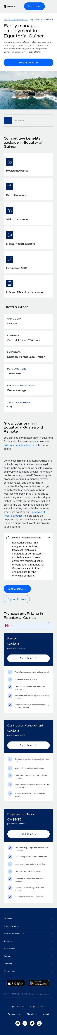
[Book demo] (34, 6)
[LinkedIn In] (24, 1023)
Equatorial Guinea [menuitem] (41, 19)
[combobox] (28, 625)
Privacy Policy (17, 1007)
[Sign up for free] (17, 599)
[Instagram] (39, 1023)
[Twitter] (32, 1023)
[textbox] (28, 626)
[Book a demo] (17, 589)
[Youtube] (17, 1023)
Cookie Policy (36, 1007)
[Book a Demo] (28, 62)
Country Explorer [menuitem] (16, 19)
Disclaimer (31, 1014)
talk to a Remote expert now (21, 445)
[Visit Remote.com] (9, 7)
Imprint (46, 1014)
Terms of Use (14, 1014)
